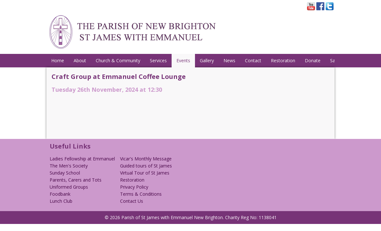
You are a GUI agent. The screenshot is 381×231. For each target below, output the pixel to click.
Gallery (207, 60)
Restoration (283, 60)
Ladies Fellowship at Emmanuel (82, 159)
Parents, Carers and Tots (75, 180)
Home (57, 60)
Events (183, 60)
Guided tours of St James (146, 166)
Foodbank (60, 194)
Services (158, 60)
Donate (312, 60)
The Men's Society (69, 166)
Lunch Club (61, 201)
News (229, 60)
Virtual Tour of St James (144, 173)
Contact (253, 60)
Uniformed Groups (69, 187)
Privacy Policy (134, 187)
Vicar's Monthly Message (146, 159)
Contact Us (131, 201)
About (80, 60)
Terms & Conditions (141, 194)
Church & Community (118, 60)
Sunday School (65, 173)
